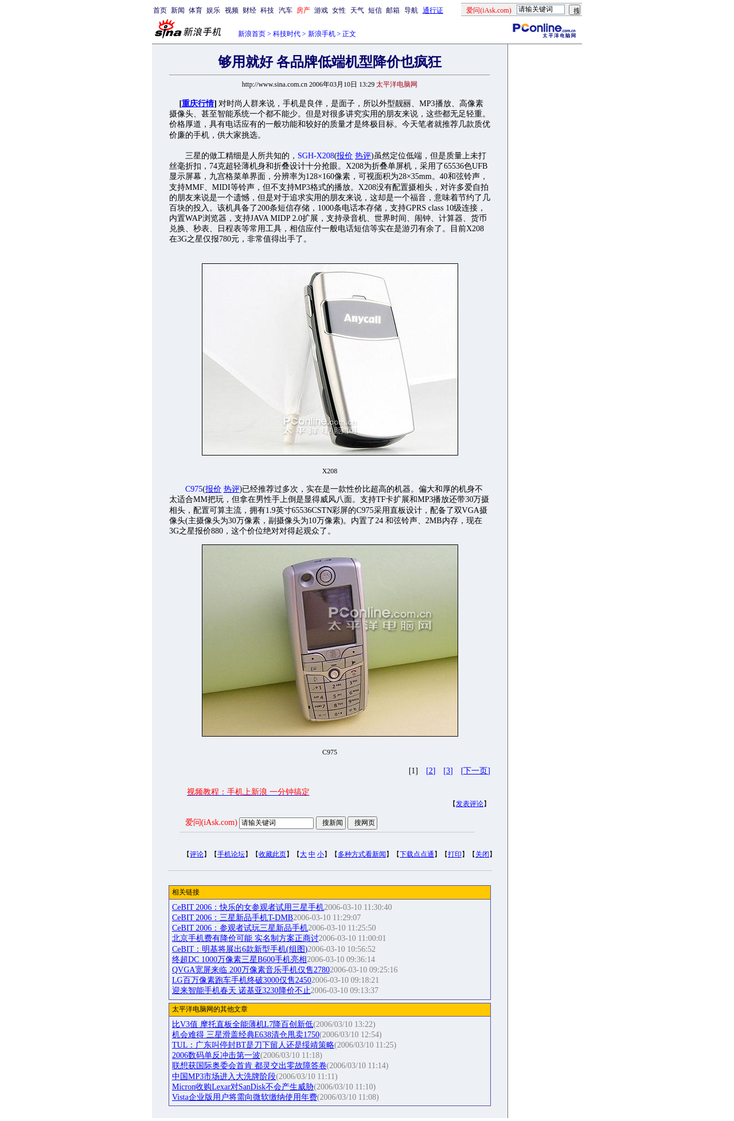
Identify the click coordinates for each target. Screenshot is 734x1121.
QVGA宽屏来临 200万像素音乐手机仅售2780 (251, 970)
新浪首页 (252, 34)
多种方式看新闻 (362, 854)
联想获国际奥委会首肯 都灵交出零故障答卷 (249, 1065)
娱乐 (213, 10)
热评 (363, 155)
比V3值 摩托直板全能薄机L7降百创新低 (242, 1024)
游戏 (321, 10)
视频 (232, 10)
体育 (195, 10)
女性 (339, 10)
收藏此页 (272, 854)
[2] (430, 770)
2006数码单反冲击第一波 (216, 1055)
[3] (447, 770)
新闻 (178, 10)
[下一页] (475, 770)
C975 (193, 489)
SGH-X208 (316, 155)
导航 (411, 10)
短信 (375, 10)
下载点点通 (417, 854)
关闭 (482, 854)
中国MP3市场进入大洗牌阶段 (224, 1076)
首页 (160, 10)
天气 (357, 10)
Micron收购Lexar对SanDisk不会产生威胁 (243, 1087)
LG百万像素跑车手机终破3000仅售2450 (241, 980)
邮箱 (393, 10)
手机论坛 (231, 854)
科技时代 (286, 34)
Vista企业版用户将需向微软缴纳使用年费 (244, 1097)
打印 (455, 854)
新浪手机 (321, 34)
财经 (249, 10)
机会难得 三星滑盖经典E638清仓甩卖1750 (245, 1034)
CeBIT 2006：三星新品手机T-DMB (232, 917)
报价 (345, 155)
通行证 (433, 10)
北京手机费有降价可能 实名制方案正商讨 (245, 938)
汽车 (285, 10)
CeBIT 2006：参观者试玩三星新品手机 (240, 928)
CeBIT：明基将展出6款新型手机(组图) (239, 949)
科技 (267, 10)
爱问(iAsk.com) (211, 822)
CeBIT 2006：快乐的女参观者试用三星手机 (248, 907)
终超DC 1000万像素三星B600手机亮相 (239, 959)
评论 (197, 854)
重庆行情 (198, 103)
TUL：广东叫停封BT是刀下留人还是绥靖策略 (253, 1045)
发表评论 (469, 804)
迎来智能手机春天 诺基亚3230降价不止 (241, 990)
